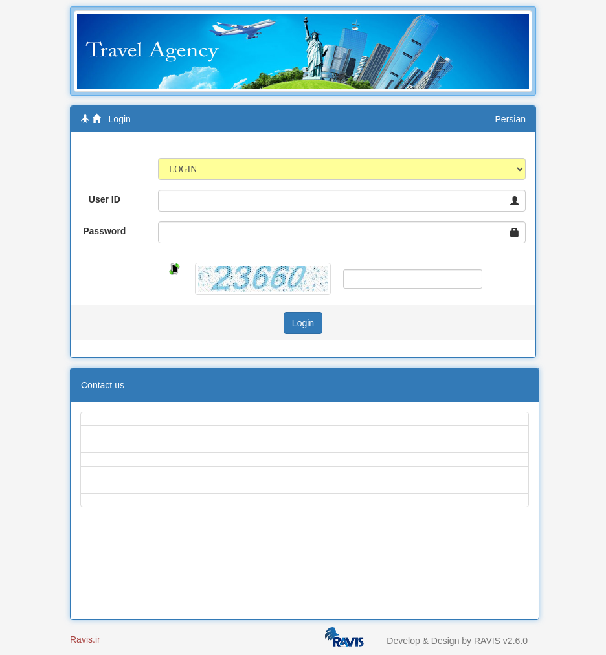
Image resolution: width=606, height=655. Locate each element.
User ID (104, 199)
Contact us (102, 385)
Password (104, 231)
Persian (510, 119)
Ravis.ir (85, 639)
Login (120, 119)
